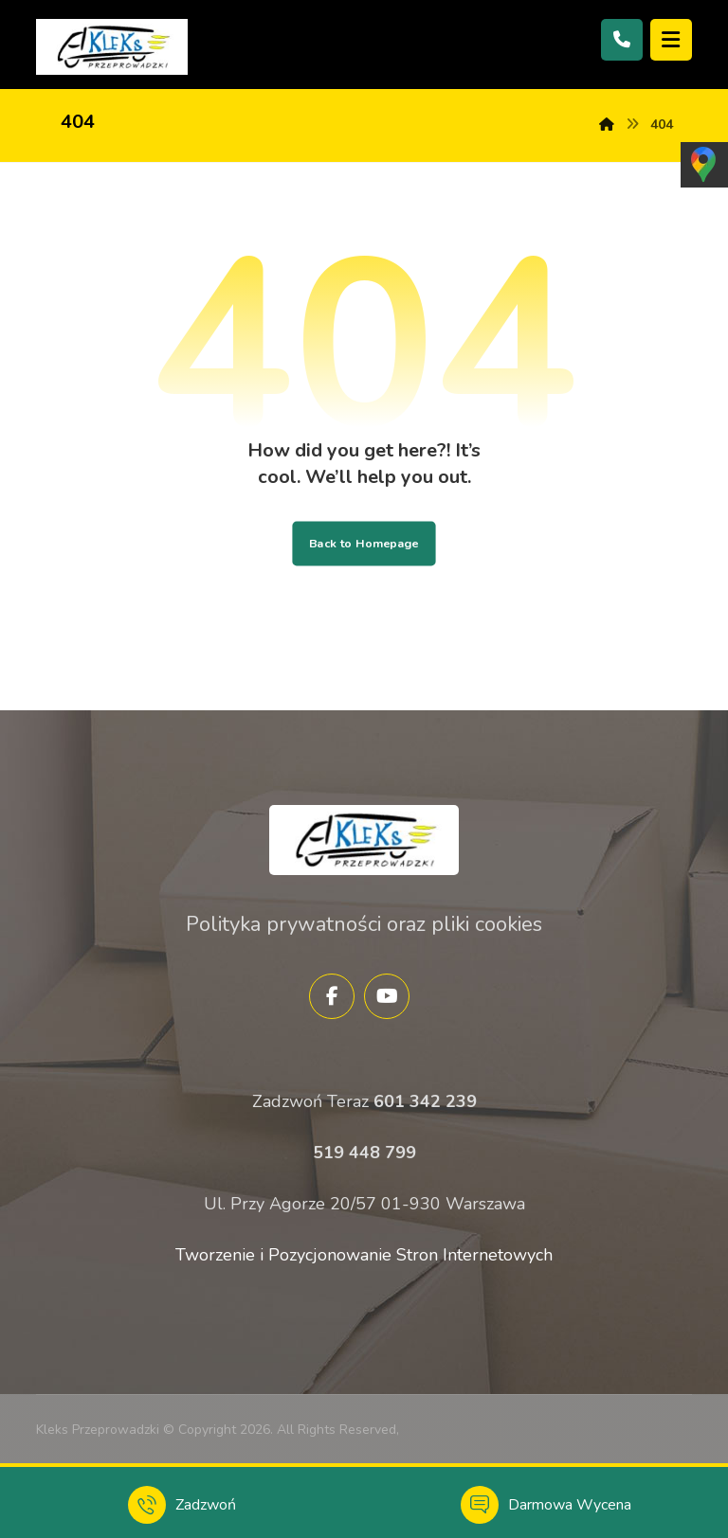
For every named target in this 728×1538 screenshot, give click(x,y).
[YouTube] (387, 996)
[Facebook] (332, 996)
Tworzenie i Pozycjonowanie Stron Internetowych (364, 1254)
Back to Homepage (363, 543)
